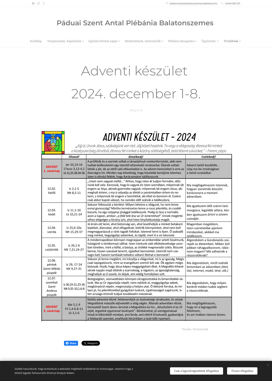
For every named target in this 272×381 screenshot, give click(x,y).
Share (71, 343)
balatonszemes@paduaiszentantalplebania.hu (193, 3)
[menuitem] (42, 41)
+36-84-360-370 (232, 3)
